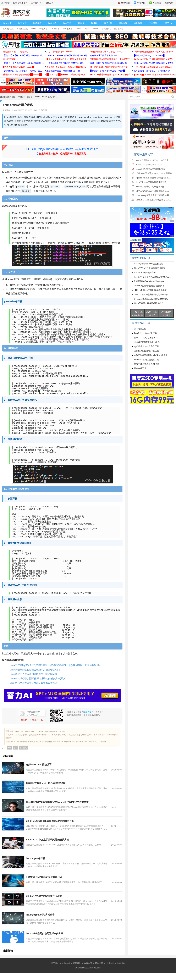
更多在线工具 (140, 368)
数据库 (81, 23)
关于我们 (55, 963)
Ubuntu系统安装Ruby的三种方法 (148, 264)
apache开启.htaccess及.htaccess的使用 (152, 160)
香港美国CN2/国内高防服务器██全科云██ (22, 74)
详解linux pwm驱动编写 (38, 764)
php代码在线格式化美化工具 (147, 342)
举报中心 (141, 3)
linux (9, 748)
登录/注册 (125, 3)
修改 (15, 748)
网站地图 (99, 963)
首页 (13, 97)
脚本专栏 (52, 23)
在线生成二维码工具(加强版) (147, 364)
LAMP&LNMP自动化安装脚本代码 (44, 877)
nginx (87, 29)
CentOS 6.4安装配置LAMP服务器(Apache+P (155, 200)
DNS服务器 (67, 29)
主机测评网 (36, 3)
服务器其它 (118, 29)
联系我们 (77, 963)
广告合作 (66, 963)
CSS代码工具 (140, 329)
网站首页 (7, 23)
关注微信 (157, 3)
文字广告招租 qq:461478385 (59, 51)
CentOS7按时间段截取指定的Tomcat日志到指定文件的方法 (57, 802)
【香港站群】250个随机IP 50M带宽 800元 (65, 63)
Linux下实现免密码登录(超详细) (150, 169)
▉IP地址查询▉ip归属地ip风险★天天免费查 (66, 59)
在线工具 (49, 3)
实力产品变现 (9, 59)
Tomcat (79, 29)
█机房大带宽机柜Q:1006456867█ (149, 55)
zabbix (95, 29)
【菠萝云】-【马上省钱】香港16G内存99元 (23, 55)
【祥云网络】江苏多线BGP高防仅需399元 (153, 67)
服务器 (94, 23)
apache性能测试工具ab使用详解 (150, 187)
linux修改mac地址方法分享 (40, 914)
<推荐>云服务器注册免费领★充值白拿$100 (154, 51)
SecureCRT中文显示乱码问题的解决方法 (47, 839)
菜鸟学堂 (5, 3)
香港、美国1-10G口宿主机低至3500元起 (108, 63)
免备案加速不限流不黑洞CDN (103, 55)
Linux (33, 29)
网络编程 (37, 23)
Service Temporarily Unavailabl (149, 165)
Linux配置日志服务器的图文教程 (149, 303)
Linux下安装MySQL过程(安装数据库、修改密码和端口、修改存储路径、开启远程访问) (55, 665)
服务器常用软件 (20, 3)
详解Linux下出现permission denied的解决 (154, 173)
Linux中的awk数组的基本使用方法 (149, 268)
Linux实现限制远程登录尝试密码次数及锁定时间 (35, 669)
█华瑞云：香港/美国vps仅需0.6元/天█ (107, 71)
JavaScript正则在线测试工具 (146, 360)
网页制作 (22, 23)
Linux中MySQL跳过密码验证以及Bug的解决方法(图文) (38, 678)
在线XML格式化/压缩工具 (146, 338)
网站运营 (138, 23)
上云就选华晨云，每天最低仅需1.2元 (63, 71)
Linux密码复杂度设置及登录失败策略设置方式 (33, 683)
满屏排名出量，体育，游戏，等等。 (106, 51)
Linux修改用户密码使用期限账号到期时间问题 (33, 674)
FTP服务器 (55, 29)
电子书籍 (108, 23)
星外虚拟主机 (8, 29)
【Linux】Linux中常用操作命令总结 (150, 290)
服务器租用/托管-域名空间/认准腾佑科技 (152, 71)
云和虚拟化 (106, 29)
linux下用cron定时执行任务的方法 (151, 182)
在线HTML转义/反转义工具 (146, 351)
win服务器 (43, 29)
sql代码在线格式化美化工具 (146, 346)
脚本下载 (67, 23)
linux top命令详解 (35, 858)
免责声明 (88, 963)
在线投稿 (121, 963)
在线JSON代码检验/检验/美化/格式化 (150, 355)
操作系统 (123, 23)
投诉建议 (110, 963)
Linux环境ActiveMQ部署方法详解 (44, 896)
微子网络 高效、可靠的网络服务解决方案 (109, 67)
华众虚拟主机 (22, 29)
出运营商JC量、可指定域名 (15, 51)
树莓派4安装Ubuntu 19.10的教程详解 (45, 783)
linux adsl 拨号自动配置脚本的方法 (44, 933)
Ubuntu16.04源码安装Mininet (147, 272)
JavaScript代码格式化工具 (145, 333)
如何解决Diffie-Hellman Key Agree (149, 281)
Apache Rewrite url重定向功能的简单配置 (154, 178)
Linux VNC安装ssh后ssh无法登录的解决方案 (50, 821)
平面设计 (153, 23)
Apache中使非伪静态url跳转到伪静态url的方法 (155, 277)
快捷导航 (170, 3)
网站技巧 (21, 97)
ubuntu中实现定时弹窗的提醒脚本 (149, 286)
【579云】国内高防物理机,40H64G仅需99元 (23, 63)
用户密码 (23, 748)
